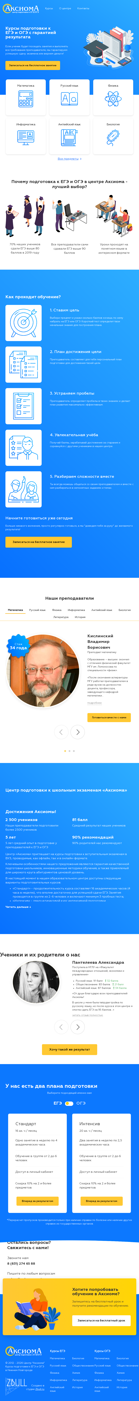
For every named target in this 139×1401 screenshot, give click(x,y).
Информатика (76, 610)
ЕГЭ (58, 1103)
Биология (125, 610)
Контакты (83, 8)
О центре (65, 8)
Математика (15, 610)
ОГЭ (81, 1103)
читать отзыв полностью (87, 1015)
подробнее (94, 703)
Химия (76, 1373)
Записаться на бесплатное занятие (32, 65)
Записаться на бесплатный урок (101, 1320)
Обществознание (80, 1365)
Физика (56, 610)
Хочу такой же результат (69, 1049)
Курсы (49, 8)
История (80, 617)
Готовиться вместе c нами (109, 717)
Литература (60, 617)
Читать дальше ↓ (18, 907)
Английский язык (101, 610)
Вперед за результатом (37, 1201)
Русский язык (37, 610)
